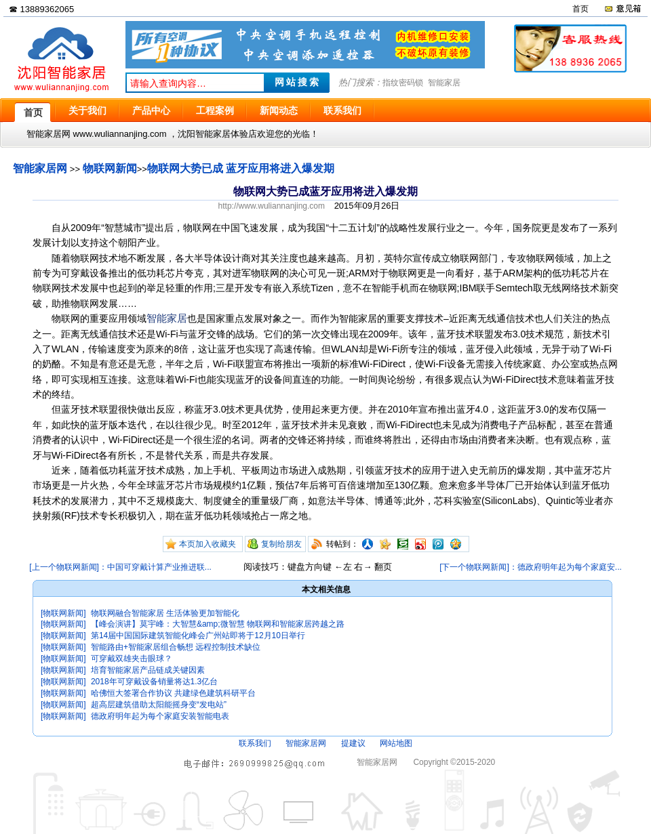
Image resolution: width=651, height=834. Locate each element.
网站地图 (396, 743)
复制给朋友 (281, 544)
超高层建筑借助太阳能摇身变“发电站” (158, 704)
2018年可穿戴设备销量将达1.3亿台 (154, 681)
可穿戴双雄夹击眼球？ (131, 658)
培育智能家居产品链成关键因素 (148, 670)
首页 (580, 9)
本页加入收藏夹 (207, 544)
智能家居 (444, 82)
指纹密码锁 (402, 82)
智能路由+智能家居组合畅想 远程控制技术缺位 (175, 647)
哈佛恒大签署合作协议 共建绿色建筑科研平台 (173, 693)
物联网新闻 (110, 168)
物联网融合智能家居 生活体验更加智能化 (165, 613)
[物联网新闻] (63, 613)
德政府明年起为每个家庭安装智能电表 (160, 716)
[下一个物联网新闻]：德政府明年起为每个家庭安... (530, 567)
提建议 (353, 743)
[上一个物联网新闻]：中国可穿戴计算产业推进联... (120, 567)
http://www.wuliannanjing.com (271, 206)
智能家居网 (40, 168)
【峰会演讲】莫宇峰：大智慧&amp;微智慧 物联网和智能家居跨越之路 (217, 624)
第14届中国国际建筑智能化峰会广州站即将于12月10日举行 (198, 635)
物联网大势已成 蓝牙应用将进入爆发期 (240, 168)
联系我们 (255, 743)
